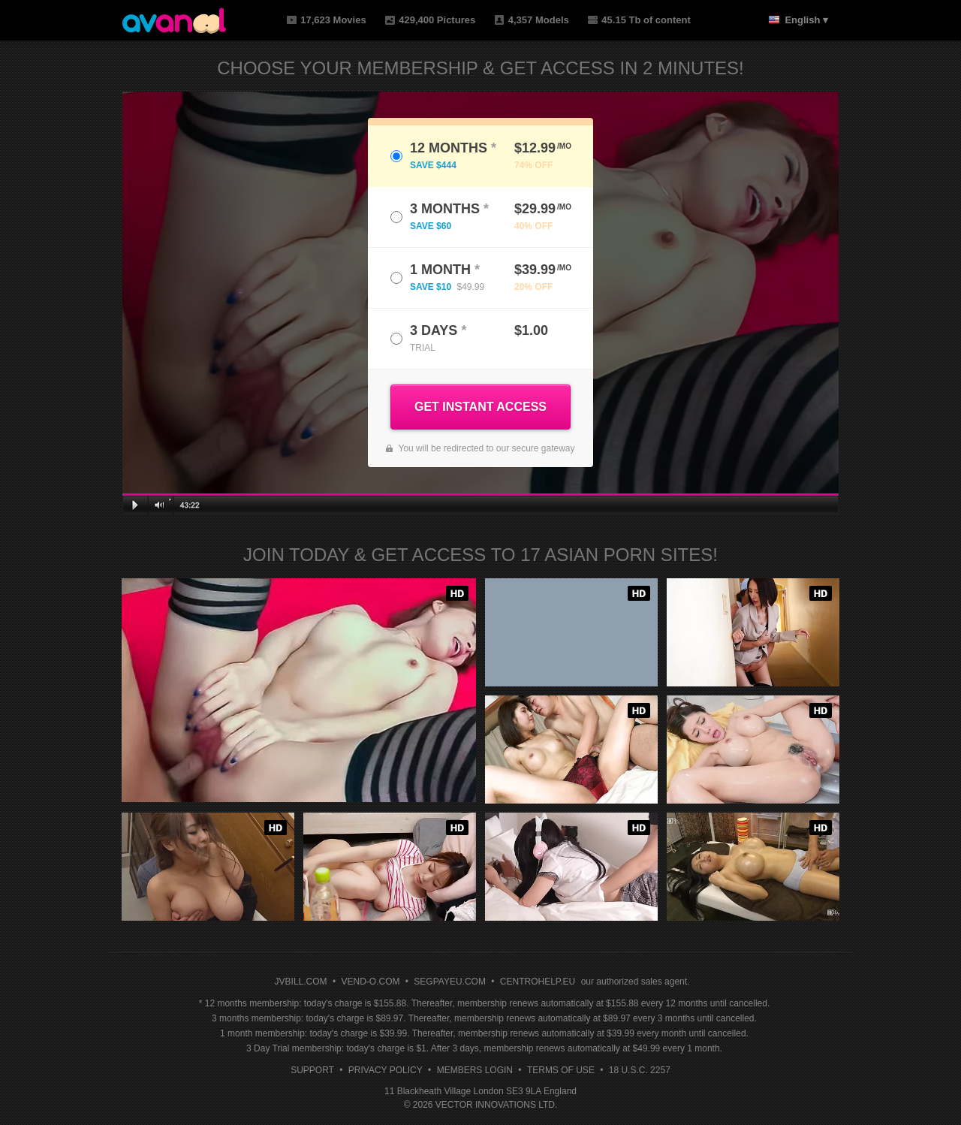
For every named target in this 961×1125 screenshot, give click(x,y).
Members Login (475, 1070)
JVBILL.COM (301, 981)
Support (312, 1070)
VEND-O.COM (370, 981)
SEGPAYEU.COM (450, 981)
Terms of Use (561, 1070)
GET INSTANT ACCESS (480, 406)
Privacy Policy (385, 1070)
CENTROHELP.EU (537, 981)
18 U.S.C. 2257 (639, 1070)
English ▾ (806, 20)
